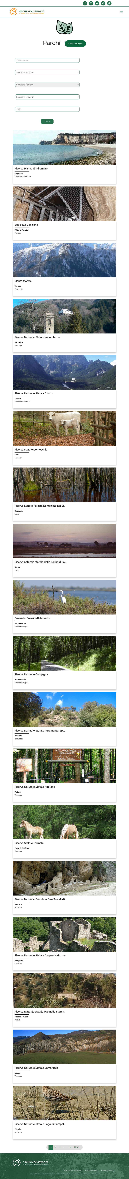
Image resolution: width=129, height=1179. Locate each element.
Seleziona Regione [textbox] (25, 85)
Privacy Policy (107, 1170)
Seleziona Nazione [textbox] (24, 72)
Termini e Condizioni (72, 1170)
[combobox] (47, 72)
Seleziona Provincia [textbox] (25, 97)
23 (70, 1147)
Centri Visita (75, 44)
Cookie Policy (91, 1170)
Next (76, 1147)
